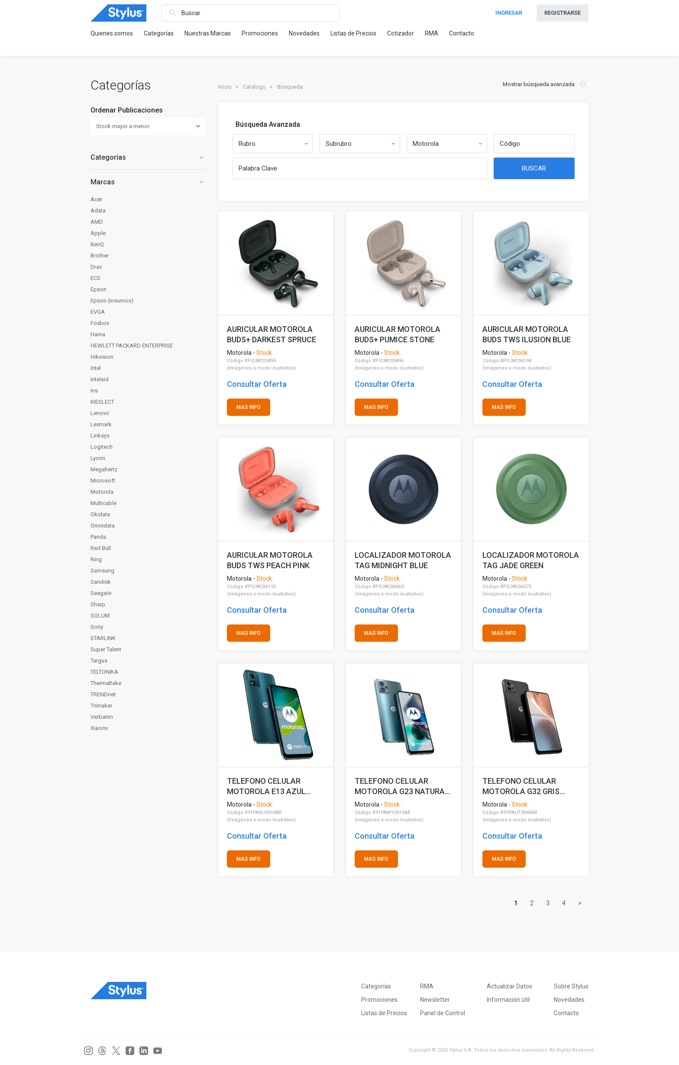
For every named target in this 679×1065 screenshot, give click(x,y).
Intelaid (100, 379)
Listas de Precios (353, 33)
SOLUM (100, 615)
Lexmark (101, 424)
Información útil (508, 999)
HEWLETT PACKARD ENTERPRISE (132, 345)
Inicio (225, 87)
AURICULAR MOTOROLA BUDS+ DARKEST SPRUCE (271, 334)
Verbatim (102, 717)
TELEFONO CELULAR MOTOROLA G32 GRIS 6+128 (520, 786)
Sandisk (101, 582)
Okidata (100, 514)
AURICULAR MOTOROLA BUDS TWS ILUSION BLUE (526, 334)
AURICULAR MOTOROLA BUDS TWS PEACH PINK (270, 560)
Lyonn (98, 458)
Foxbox (100, 323)
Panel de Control (442, 1013)
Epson (99, 289)
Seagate (101, 593)
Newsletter (435, 999)
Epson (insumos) (112, 300)
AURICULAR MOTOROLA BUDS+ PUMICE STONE (397, 334)
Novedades (304, 33)
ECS (95, 278)
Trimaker (101, 705)
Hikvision (102, 357)
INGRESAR (508, 13)
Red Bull (101, 548)
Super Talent (106, 649)
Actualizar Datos (509, 986)
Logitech (102, 447)
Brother (100, 255)
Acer (96, 199)
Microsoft (103, 480)
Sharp (98, 604)
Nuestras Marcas (207, 33)
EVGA (98, 312)
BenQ (97, 244)
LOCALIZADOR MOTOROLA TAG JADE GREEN (530, 560)
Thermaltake (106, 683)
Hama (98, 334)
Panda (98, 537)
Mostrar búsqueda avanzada (545, 84)
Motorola (102, 492)
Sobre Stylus (571, 986)
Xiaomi (99, 728)
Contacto (461, 33)
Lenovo (100, 413)
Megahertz (104, 469)
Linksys (100, 435)
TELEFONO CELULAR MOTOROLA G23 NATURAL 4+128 (402, 786)
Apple (98, 233)
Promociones (260, 33)
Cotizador (400, 33)
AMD (97, 222)
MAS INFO (248, 407)
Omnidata (103, 525)
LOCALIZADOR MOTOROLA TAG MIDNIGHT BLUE (403, 560)
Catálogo (254, 87)
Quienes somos (112, 33)
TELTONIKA (104, 672)
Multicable (103, 503)
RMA (431, 33)
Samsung (102, 570)
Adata (98, 210)
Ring (96, 559)
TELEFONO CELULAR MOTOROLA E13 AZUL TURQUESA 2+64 (266, 786)
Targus (99, 660)
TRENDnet (103, 694)
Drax (96, 267)
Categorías (159, 33)
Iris (94, 390)
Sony (97, 627)
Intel (96, 368)
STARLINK (103, 638)
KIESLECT (102, 402)
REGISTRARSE (562, 13)
